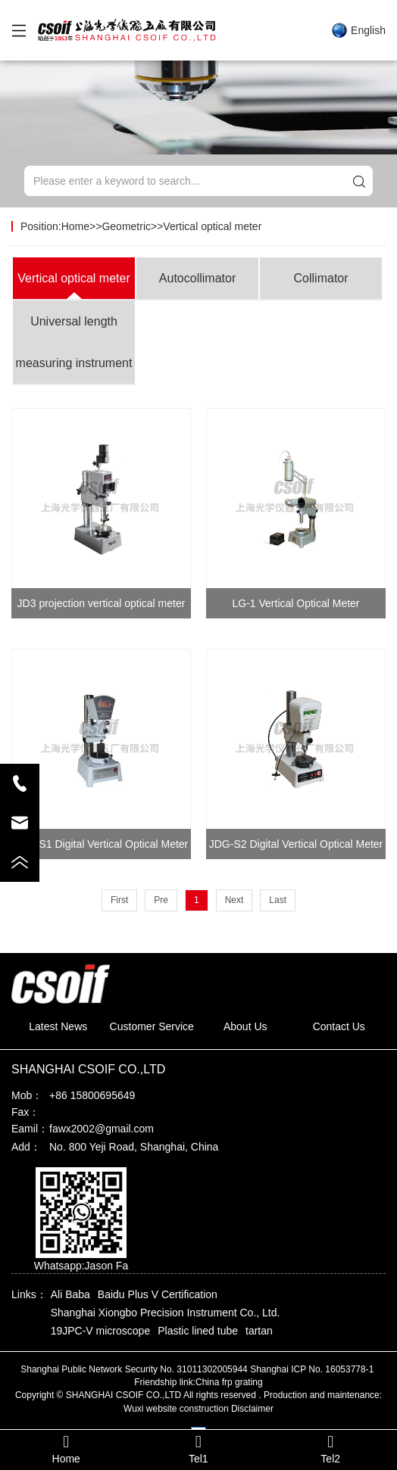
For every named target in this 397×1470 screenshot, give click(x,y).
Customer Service (152, 1026)
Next (234, 900)
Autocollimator (197, 278)
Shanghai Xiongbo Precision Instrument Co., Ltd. (165, 1312)
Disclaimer (252, 1408)
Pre (161, 900)
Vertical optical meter (212, 226)
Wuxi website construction (176, 1408)
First (119, 900)
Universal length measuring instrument (74, 342)
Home (75, 226)
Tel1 (198, 1449)
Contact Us (339, 1026)
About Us (245, 1026)
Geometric (126, 226)
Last (277, 900)
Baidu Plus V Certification (157, 1294)
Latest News (58, 1026)
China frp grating (229, 1382)
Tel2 (330, 1449)
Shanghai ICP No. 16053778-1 (313, 1369)
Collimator (321, 278)
